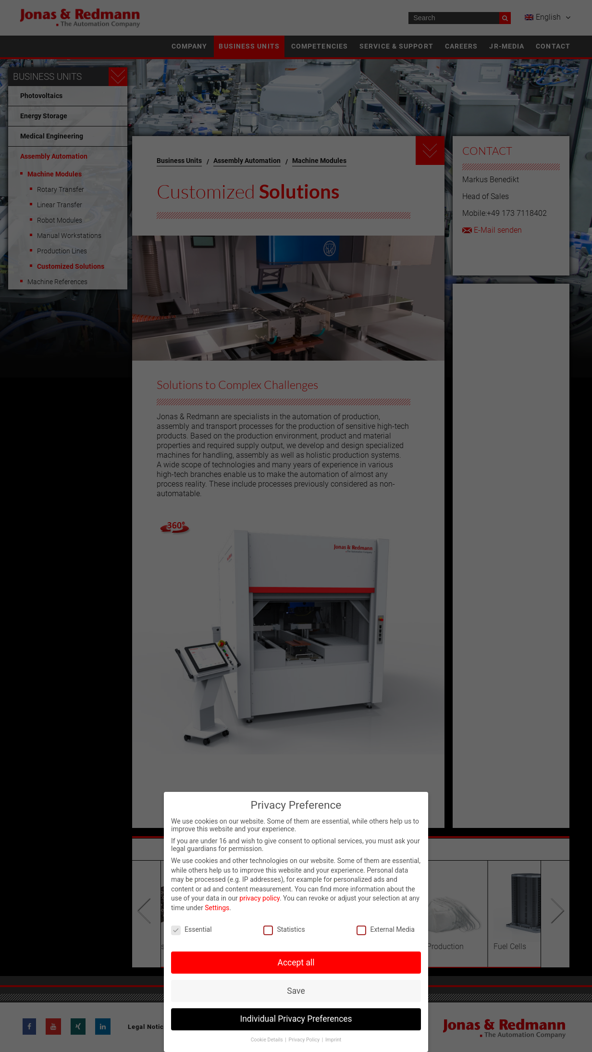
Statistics (284, 929)
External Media (385, 929)
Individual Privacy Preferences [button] (296, 1019)
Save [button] (296, 991)
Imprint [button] (333, 1040)
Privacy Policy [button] (305, 1040)
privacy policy (259, 898)
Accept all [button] (296, 962)
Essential (191, 929)
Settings (217, 908)
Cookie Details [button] (267, 1040)
